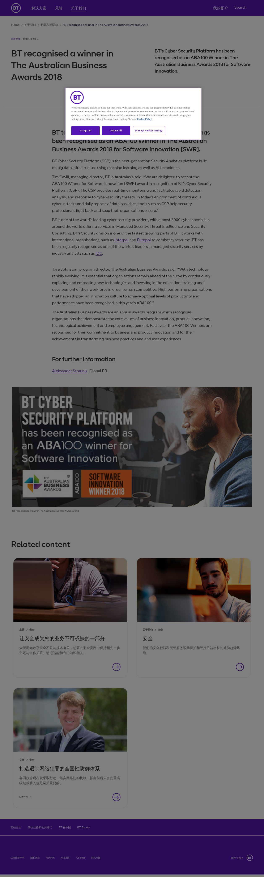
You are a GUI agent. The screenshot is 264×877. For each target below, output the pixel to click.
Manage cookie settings (149, 130)
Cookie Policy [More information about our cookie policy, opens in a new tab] (144, 119)
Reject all (116, 130)
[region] (133, 114)
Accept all (85, 130)
